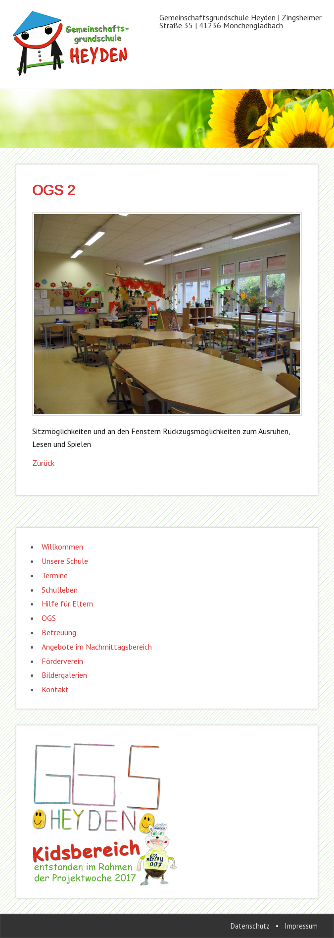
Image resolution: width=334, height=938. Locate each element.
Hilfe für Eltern (67, 603)
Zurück (43, 463)
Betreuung (59, 632)
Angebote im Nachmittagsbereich (97, 647)
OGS (49, 618)
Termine (55, 575)
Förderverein (62, 661)
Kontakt (55, 689)
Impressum (301, 926)
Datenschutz (250, 926)
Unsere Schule (65, 561)
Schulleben (60, 590)
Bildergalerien (64, 675)
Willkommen (62, 547)
